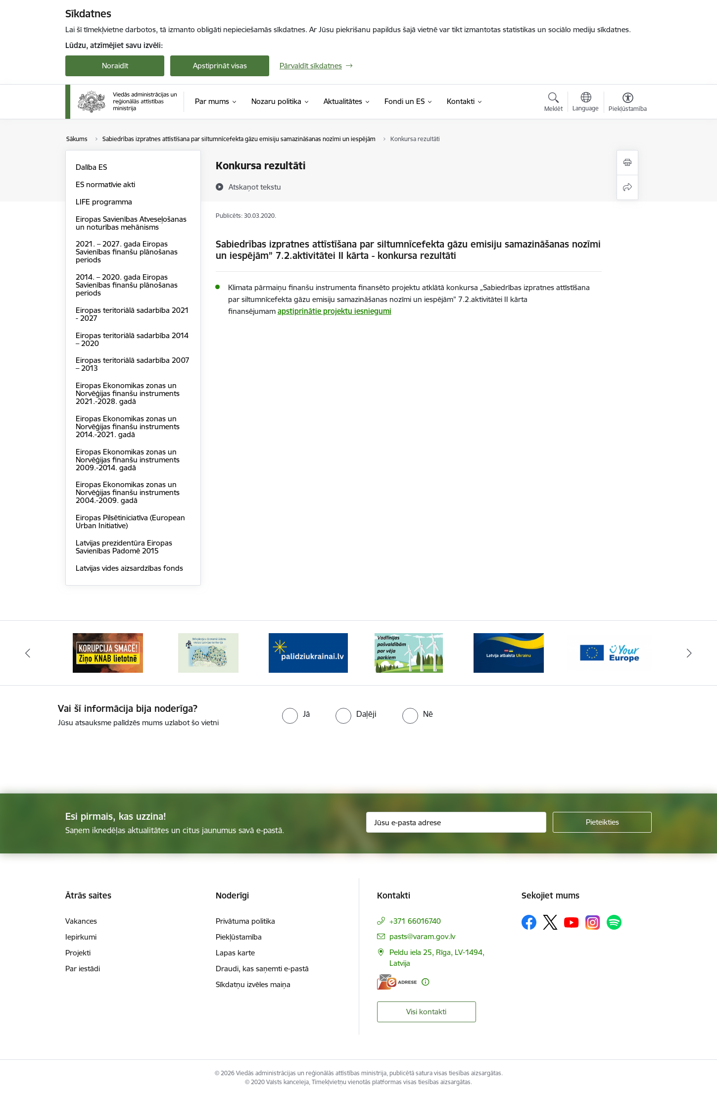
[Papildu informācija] (425, 982)
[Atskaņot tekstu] (255, 187)
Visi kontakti (426, 1011)
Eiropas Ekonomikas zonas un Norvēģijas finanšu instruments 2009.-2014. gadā (128, 459)
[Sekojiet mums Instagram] (592, 922)
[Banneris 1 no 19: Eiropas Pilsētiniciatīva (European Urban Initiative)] (107, 652)
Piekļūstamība (239, 937)
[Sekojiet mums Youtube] (571, 922)
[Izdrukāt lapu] (627, 162)
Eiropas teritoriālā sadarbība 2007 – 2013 (133, 364)
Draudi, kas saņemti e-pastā (262, 968)
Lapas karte (235, 952)
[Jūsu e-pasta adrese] (456, 822)
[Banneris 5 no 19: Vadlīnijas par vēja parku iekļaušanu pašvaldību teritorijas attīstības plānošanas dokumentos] (509, 652)
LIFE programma (104, 201)
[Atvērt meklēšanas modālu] (553, 103)
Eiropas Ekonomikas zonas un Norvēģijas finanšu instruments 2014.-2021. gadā (128, 426)
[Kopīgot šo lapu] (627, 187)
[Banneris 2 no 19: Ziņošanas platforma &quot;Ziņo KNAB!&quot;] (208, 652)
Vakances (81, 921)
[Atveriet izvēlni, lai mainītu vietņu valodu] (586, 103)
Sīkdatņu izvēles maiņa (253, 984)
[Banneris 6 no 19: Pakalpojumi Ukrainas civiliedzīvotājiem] (609, 652)
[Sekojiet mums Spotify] (614, 922)
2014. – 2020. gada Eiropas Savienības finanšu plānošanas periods (127, 285)
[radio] (296, 714)
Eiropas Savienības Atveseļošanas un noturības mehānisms (131, 223)
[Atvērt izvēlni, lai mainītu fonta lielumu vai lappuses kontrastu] (628, 103)
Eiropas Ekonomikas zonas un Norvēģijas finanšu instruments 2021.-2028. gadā (128, 393)
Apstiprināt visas (220, 65)
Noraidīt (115, 65)
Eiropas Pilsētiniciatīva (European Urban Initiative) (130, 521)
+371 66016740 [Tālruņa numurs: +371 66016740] (415, 921)
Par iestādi (82, 968)
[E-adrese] (397, 982)
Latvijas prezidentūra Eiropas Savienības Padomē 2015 (124, 546)
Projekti (78, 952)
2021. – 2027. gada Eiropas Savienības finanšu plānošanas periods (127, 251)
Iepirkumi (80, 937)
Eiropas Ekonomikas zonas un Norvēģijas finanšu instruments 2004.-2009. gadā (128, 492)
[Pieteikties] (602, 822)
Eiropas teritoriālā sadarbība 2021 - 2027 (132, 314)
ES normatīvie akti (105, 184)
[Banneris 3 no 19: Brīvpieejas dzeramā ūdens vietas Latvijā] (308, 652)
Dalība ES (91, 167)
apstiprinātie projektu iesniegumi (334, 311)
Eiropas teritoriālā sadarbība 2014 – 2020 (132, 339)
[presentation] (82, 756)
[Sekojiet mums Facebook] (529, 922)
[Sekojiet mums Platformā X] (550, 922)
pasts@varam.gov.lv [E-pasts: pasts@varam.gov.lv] (422, 936)
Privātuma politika (245, 921)
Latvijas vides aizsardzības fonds (129, 568)
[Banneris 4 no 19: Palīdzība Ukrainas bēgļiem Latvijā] (408, 652)
